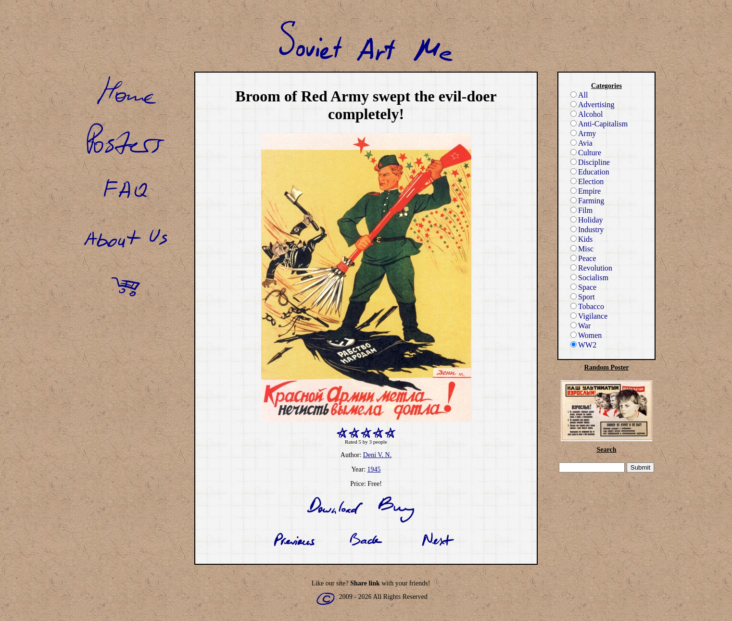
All (579, 95)
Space (583, 287)
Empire (585, 191)
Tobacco (587, 306)
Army (583, 133)
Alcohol (586, 114)
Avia (581, 143)
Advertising (592, 104)
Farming (587, 201)
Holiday (586, 220)
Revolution (591, 268)
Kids (581, 239)
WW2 (583, 345)
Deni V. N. (377, 455)
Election (587, 181)
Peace (583, 258)
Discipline (590, 162)
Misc (581, 249)
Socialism (589, 277)
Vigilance (588, 316)
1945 (374, 469)
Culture (585, 153)
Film (581, 210)
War (580, 326)
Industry (587, 229)
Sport (582, 297)
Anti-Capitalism (599, 124)
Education (589, 172)
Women (586, 335)
